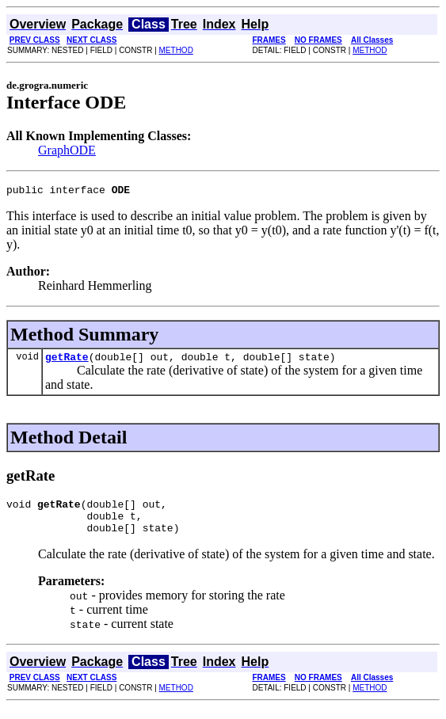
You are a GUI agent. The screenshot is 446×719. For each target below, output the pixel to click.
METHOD (176, 50)
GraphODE (67, 150)
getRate (67, 361)
